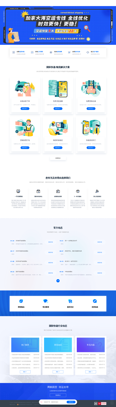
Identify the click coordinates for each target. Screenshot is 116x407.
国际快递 (58, 3)
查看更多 (58, 158)
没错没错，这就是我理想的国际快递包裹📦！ (22, 367)
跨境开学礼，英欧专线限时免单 (73, 251)
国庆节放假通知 (20, 271)
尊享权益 (74, 3)
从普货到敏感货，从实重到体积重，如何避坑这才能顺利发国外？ (87, 364)
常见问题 (91, 345)
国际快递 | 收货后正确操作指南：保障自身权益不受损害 (55, 367)
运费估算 (66, 3)
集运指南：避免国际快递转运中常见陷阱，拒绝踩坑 (87, 358)
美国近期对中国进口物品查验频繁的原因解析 (22, 354)
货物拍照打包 (25, 140)
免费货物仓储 (91, 101)
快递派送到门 (91, 140)
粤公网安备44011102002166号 (24, 404)
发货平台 (97, 3)
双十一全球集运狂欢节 (71, 240)
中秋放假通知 (68, 271)
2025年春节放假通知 (21, 261)
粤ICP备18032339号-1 (39, 404)
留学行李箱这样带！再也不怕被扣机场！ (22, 364)
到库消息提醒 (58, 101)
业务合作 (81, 3)
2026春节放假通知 (21, 240)
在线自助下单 (25, 101)
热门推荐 (25, 345)
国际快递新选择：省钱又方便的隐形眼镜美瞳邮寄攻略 (55, 364)
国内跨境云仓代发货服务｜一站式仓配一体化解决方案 (87, 367)
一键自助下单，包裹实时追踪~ (50, 402)
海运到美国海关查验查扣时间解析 (20, 358)
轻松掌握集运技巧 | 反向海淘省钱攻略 (21, 361)
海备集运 (58, 395)
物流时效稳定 (58, 140)
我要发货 (71, 402)
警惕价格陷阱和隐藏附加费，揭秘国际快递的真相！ (87, 361)
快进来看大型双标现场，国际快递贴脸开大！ (55, 361)
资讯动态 (58, 345)
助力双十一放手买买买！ (71, 261)
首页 (51, 3)
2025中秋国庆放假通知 (22, 251)
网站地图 (12, 404)
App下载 (89, 3)
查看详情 (25, 108)
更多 (104, 3)
